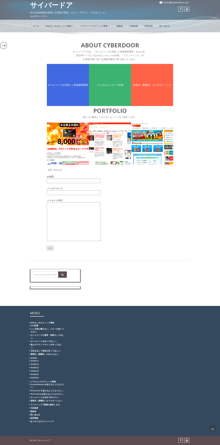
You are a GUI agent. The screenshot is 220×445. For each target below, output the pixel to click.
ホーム (36, 26)
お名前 (74, 178)
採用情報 (148, 26)
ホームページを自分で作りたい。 (45, 397)
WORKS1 (35, 360)
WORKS (33, 358)
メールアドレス (74, 190)
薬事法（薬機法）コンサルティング (152, 85)
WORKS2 (35, 364)
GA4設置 (34, 325)
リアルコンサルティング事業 (95, 26)
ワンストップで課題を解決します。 (46, 404)
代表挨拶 (133, 26)
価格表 (119, 26)
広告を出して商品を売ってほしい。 (46, 350)
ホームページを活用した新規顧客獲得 (68, 85)
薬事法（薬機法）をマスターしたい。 (47, 400)
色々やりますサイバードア (42, 421)
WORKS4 (35, 371)
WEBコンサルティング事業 (60, 26)
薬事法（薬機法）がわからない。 (45, 354)
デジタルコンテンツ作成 (110, 85)
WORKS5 (35, 374)
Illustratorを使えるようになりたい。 (47, 390)
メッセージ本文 (73, 220)
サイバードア (51, 5)
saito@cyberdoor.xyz (176, 2)
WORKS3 (35, 367)
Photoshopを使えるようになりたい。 (48, 394)
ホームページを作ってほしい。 (44, 341)
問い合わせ (164, 26)
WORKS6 (35, 377)
